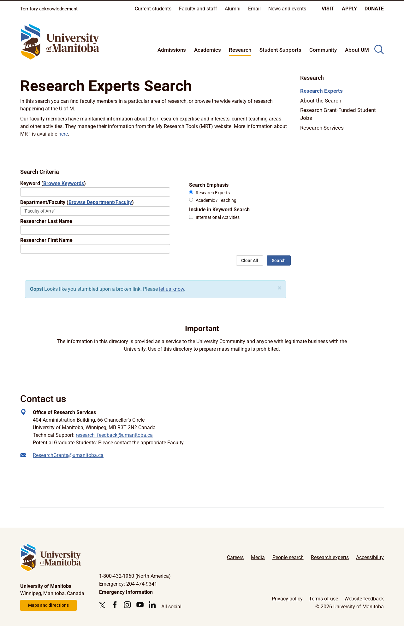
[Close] (279, 288)
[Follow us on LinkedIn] (152, 605)
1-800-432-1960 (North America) (135, 576)
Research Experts (213, 193)
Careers (235, 557)
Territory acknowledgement (49, 9)
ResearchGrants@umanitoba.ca (68, 455)
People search (288, 557)
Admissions (171, 50)
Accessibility (370, 557)
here (63, 134)
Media (258, 557)
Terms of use (323, 599)
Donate (374, 9)
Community (323, 50)
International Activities (218, 217)
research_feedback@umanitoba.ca (114, 435)
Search (279, 260)
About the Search (320, 100)
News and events (287, 9)
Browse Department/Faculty (100, 202)
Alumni (233, 9)
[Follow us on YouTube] (140, 605)
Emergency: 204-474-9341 (128, 584)
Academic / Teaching (216, 200)
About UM (357, 50)
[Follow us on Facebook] (115, 605)
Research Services (322, 128)
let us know (171, 289)
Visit (328, 9)
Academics (207, 50)
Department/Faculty (77, 202)
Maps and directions (48, 605)
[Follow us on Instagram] (127, 605)
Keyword (53, 183)
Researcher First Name (46, 240)
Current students (153, 9)
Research (240, 50)
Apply (349, 9)
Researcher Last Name (46, 221)
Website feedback (364, 599)
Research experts (330, 557)
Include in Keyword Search (219, 210)
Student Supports (280, 50)
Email (254, 9)
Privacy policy (287, 599)
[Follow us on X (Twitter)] (104, 605)
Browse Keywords (63, 183)
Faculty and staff (198, 9)
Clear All (249, 260)
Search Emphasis (209, 185)
